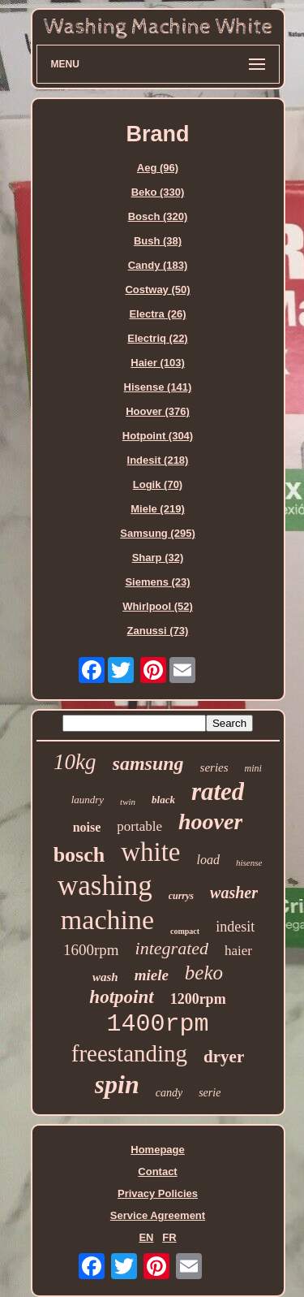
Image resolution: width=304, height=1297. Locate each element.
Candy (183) (158, 265)
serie (210, 1093)
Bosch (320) (158, 216)
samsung (148, 763)
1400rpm (157, 1024)
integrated (171, 948)
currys (181, 895)
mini (253, 768)
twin (127, 801)
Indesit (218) (158, 460)
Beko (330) (158, 192)
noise (87, 827)
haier (238, 950)
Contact (157, 1171)
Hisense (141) (158, 387)
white (150, 852)
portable (139, 826)
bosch (79, 855)
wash (105, 977)
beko (204, 973)
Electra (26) (157, 314)
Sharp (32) (158, 557)
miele (152, 975)
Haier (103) (157, 363)
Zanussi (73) (158, 631)
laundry (87, 799)
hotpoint (121, 997)
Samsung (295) (157, 533)
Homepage (157, 1150)
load (208, 860)
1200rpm (198, 999)
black (163, 799)
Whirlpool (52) (157, 606)
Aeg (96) (157, 168)
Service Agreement (157, 1215)
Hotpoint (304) (157, 436)
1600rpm (91, 949)
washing (105, 885)
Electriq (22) (157, 338)
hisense (249, 862)
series (214, 767)
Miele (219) (157, 509)
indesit (235, 927)
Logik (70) (157, 484)
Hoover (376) (158, 411)
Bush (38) (158, 241)
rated (217, 791)
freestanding (129, 1053)
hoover (210, 821)
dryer (223, 1056)
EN (146, 1237)
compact (184, 931)
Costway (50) (157, 289)
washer (234, 892)
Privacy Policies (158, 1193)
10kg (75, 762)
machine (107, 920)
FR (169, 1237)
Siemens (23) (157, 582)
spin (117, 1084)
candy (169, 1093)
